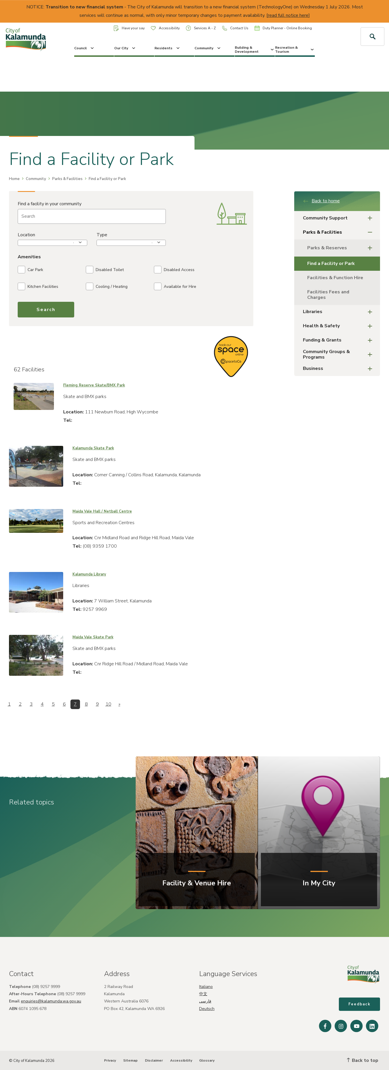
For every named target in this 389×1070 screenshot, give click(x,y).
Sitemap (130, 1060)
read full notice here (288, 15)
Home (14, 178)
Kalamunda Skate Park (93, 448)
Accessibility (165, 28)
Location (26, 235)
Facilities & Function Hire (335, 278)
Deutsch (207, 1008)
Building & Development (255, 49)
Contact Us (235, 28)
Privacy (110, 1060)
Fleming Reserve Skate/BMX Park (94, 385)
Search (46, 309)
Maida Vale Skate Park (92, 637)
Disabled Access (174, 269)
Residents (167, 48)
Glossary (207, 1060)
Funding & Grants (339, 340)
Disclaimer (154, 1060)
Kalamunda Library (89, 574)
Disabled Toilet (105, 269)
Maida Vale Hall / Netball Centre (102, 511)
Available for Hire (175, 286)
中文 (203, 994)
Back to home (321, 201)
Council (84, 48)
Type (102, 235)
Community (207, 48)
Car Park (30, 269)
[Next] (119, 704)
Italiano (206, 986)
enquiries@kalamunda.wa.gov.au (51, 1001)
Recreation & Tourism (295, 49)
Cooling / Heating (107, 286)
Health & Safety (339, 326)
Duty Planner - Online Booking (283, 28)
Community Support (339, 218)
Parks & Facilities (67, 178)
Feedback (359, 1004)
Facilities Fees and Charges (328, 295)
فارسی (205, 1001)
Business (339, 369)
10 (108, 704)
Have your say (129, 28)
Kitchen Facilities (38, 286)
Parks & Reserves (341, 248)
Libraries (339, 312)
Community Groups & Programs (339, 354)
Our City (125, 48)
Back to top (362, 1060)
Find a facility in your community (49, 204)
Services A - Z (201, 28)
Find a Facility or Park (331, 263)
